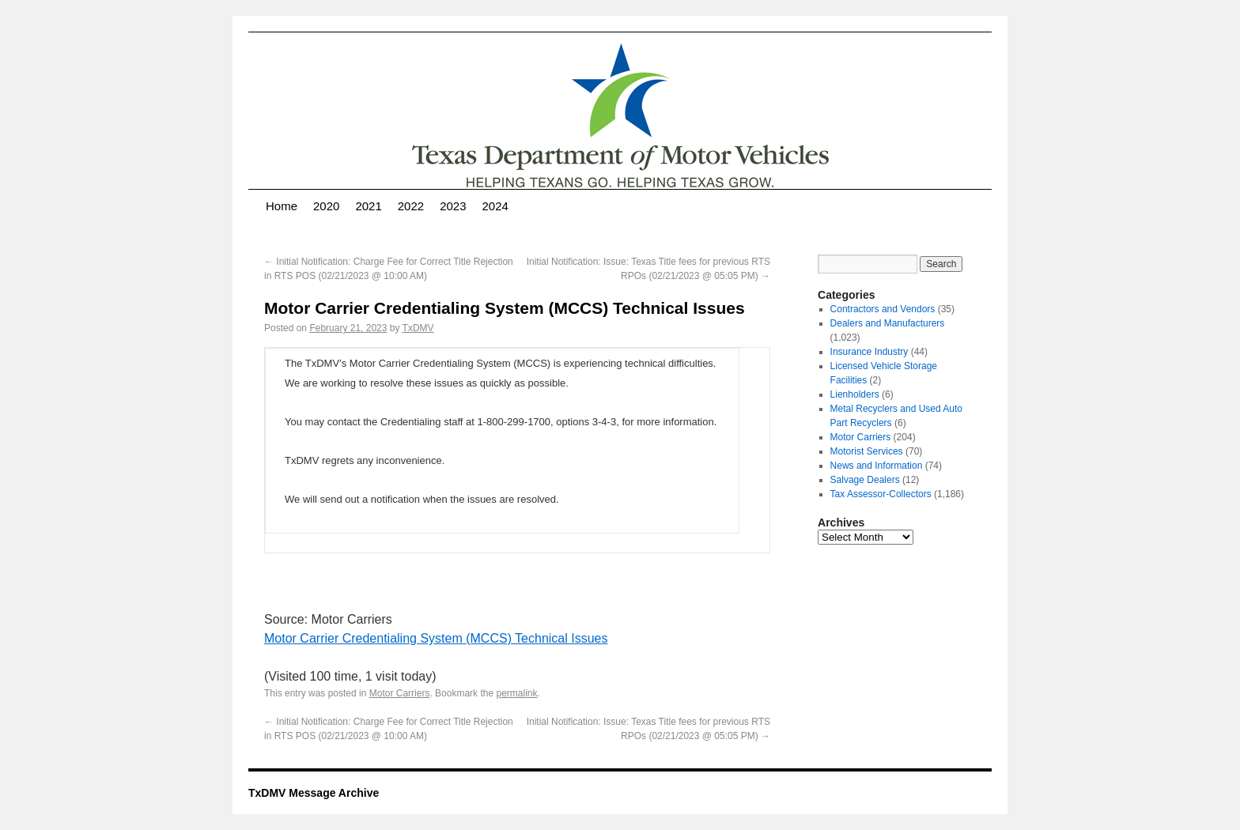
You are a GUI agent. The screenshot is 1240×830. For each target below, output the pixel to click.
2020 (326, 206)
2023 (453, 206)
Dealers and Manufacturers (887, 323)
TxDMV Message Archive (313, 793)
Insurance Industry (869, 351)
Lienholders (854, 394)
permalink (516, 693)
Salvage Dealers (865, 479)
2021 (368, 206)
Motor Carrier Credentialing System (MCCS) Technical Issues (436, 638)
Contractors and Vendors (883, 309)
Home (281, 206)
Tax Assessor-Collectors (881, 494)
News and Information (876, 465)
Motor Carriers (399, 693)
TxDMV (418, 328)
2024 (495, 206)
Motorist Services (866, 451)
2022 (411, 206)
